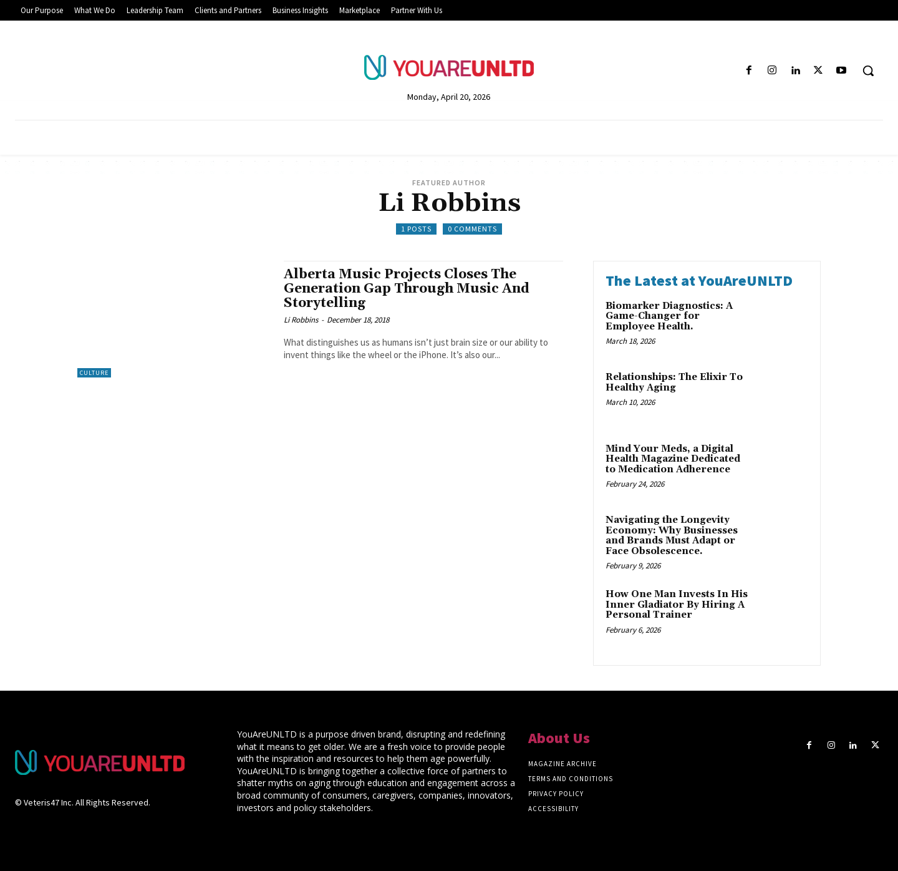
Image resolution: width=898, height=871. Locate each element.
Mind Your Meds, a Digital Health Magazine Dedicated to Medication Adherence (673, 459)
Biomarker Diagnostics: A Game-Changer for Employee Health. (669, 316)
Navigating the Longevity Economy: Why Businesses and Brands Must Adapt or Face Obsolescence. (672, 535)
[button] (868, 70)
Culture (94, 373)
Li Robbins (301, 319)
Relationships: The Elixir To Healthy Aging (674, 382)
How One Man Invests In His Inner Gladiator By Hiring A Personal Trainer (677, 604)
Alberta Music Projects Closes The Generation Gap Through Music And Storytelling (406, 288)
